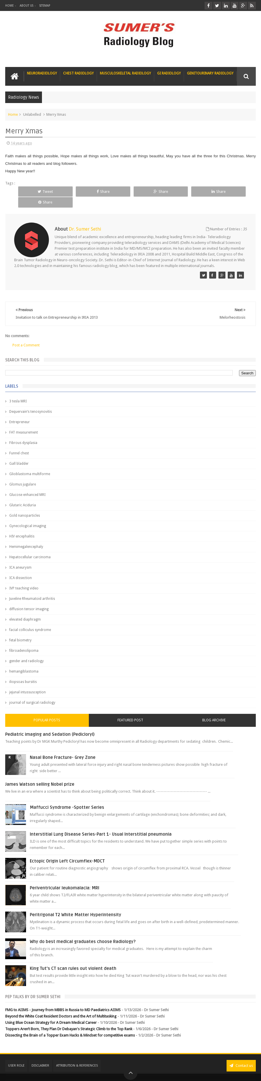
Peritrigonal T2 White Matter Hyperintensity (75, 903)
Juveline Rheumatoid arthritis (32, 588)
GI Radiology (169, 73)
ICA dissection (20, 567)
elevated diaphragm (25, 608)
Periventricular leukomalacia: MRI (64, 877)
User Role (16, 1054)
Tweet (40, 191)
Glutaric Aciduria (22, 494)
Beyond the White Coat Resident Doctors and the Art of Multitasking (61, 1005)
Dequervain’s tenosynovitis (30, 401)
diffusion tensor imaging (29, 598)
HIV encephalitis (21, 525)
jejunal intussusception (27, 681)
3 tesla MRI (18, 390)
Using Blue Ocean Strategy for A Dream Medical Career (51, 1011)
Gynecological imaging (27, 515)
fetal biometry (20, 629)
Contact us (241, 1054)
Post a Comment (26, 334)
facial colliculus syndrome (30, 619)
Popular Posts (47, 709)
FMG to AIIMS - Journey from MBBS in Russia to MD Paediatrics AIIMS (63, 999)
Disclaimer (40, 1054)
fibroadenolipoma (23, 640)
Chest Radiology (78, 73)
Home (9, 5)
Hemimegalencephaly (26, 536)
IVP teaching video (23, 577)
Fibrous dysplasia (23, 432)
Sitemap (44, 5)
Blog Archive (214, 709)
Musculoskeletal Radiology (125, 73)
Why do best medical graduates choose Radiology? (83, 930)
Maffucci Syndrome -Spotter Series (67, 796)
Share (88, 191)
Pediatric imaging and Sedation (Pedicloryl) (50, 723)
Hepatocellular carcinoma (30, 546)
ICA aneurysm (20, 556)
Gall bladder (19, 453)
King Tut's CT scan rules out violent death (73, 957)
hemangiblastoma (23, 660)
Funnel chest (19, 442)
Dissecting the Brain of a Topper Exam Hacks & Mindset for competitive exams (70, 1024)
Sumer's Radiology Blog (62, 1072)
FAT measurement (23, 421)
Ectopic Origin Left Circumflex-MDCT (67, 850)
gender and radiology (26, 650)
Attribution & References (77, 1054)
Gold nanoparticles (24, 505)
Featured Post (130, 709)
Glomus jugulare (22, 473)
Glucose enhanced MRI (27, 484)
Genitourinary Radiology (210, 73)
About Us (26, 5)
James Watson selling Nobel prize (39, 773)
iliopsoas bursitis (23, 671)
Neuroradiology (42, 73)
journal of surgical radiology (32, 692)
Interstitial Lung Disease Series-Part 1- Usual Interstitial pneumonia (101, 823)
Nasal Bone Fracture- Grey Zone (62, 746)
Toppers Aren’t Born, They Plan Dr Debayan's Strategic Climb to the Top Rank (68, 1018)
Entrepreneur (19, 411)
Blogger (248, 1072)
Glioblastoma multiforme (29, 463)
